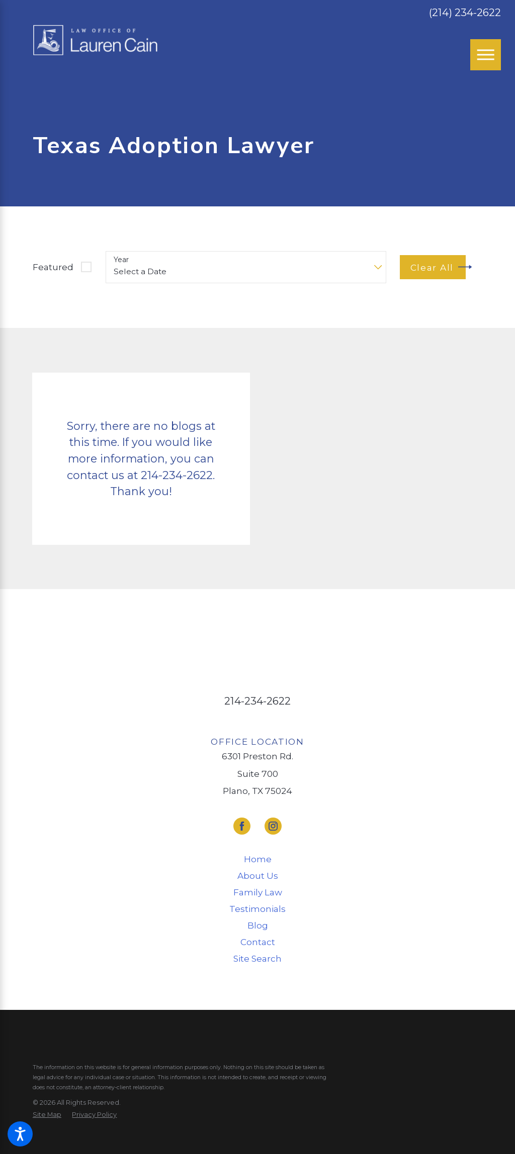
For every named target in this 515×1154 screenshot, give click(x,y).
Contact (257, 942)
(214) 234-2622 (465, 13)
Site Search (257, 958)
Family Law (257, 892)
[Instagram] (273, 826)
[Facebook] (241, 826)
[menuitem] (257, 859)
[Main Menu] (485, 54)
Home (258, 859)
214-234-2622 (257, 701)
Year (121, 260)
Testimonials (257, 908)
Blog (257, 925)
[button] (20, 1133)
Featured (53, 267)
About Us (257, 875)
